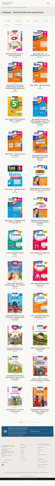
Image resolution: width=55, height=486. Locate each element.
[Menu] (48, 3)
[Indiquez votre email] (39, 431)
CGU (50, 472)
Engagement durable (43, 472)
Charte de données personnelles (23, 472)
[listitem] (3, 465)
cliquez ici (21, 434)
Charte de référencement (9, 472)
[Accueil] (7, 3)
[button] (8, 21)
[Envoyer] (49, 431)
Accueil (4, 7)
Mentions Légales (34, 472)
